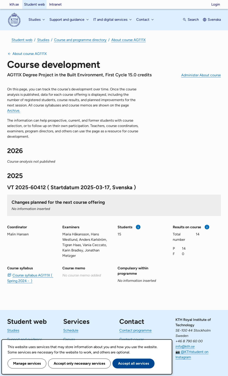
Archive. (13, 110)
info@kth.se (185, 346)
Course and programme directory (80, 40)
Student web (34, 4)
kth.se (14, 4)
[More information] (138, 227)
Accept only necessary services (79, 363)
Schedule (70, 330)
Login (215, 4)
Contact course (131, 339)
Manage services (27, 363)
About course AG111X (128, 40)
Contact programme (135, 330)
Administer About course (201, 75)
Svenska (214, 19)
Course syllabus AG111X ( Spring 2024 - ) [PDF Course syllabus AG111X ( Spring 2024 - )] (30, 278)
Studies (43, 40)
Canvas (69, 339)
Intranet (55, 4)
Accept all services (133, 363)
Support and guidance (24, 339)
